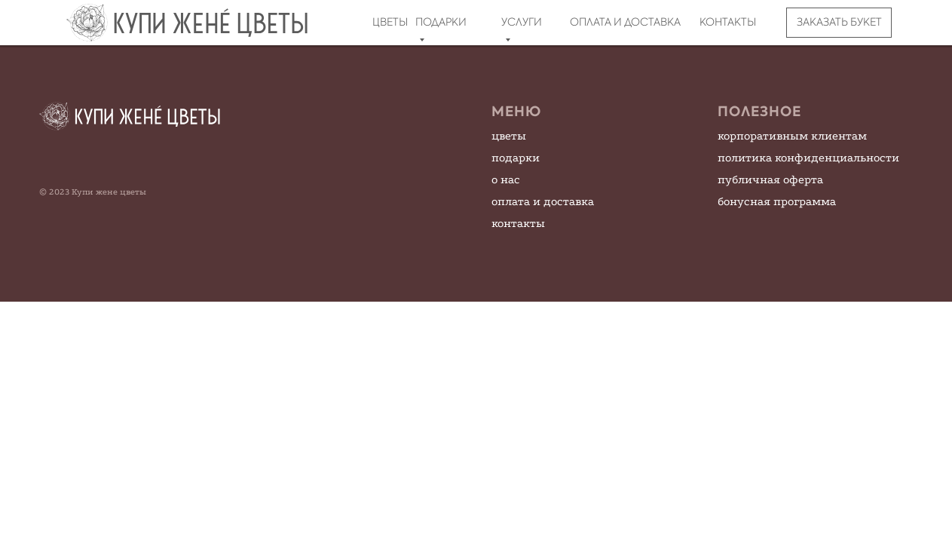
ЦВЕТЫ (390, 22)
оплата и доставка (542, 201)
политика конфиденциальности (808, 157)
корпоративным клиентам (792, 136)
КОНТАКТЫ (727, 22)
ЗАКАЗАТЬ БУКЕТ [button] (839, 22)
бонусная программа (777, 201)
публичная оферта (770, 179)
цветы (508, 136)
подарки (515, 157)
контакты (518, 223)
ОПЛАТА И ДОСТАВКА (625, 22)
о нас (505, 179)
